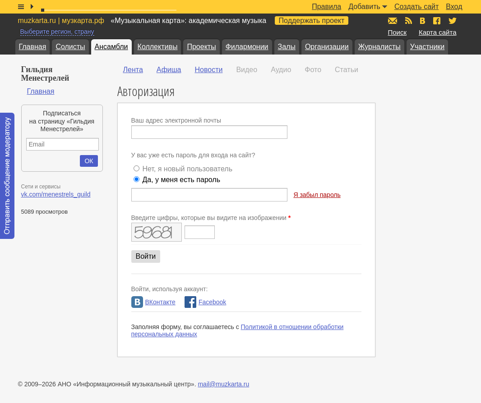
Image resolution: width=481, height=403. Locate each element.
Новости (208, 69)
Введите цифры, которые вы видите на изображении (211, 217)
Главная (32, 46)
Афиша (169, 69)
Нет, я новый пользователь (187, 169)
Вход (454, 6)
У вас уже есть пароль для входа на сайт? (193, 155)
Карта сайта (438, 32)
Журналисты (379, 46)
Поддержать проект (312, 20)
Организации (327, 46)
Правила (326, 6)
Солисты (70, 46)
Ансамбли (111, 46)
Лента (133, 69)
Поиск (397, 32)
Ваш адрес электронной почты (176, 120)
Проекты (201, 46)
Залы (287, 46)
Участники (427, 46)
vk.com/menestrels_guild (56, 194)
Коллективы (158, 46)
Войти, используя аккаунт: (169, 289)
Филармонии (247, 46)
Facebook (205, 302)
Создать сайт (416, 6)
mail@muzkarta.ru (223, 384)
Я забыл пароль (316, 194)
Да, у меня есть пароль (181, 179)
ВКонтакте (153, 302)
